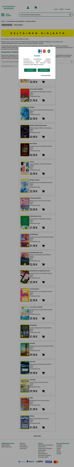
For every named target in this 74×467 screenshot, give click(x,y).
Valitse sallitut (44, 70)
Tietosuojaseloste (46, 75)
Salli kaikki (30, 70)
